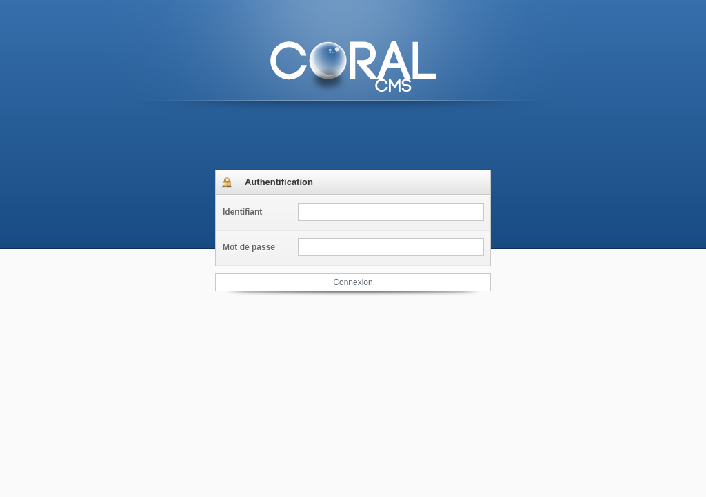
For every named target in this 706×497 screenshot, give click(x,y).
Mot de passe (249, 247)
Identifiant (242, 212)
